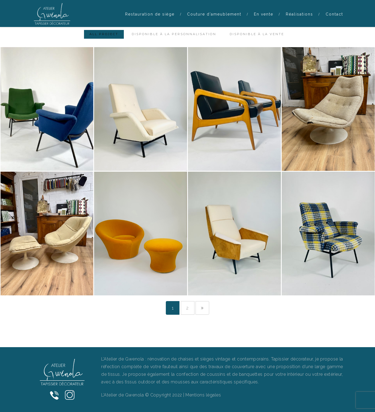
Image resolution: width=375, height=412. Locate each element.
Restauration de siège (150, 14)
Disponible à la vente (257, 34)
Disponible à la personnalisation (174, 34)
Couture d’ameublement (214, 14)
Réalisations (299, 14)
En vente (263, 14)
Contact (334, 14)
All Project (103, 34)
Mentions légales (203, 395)
